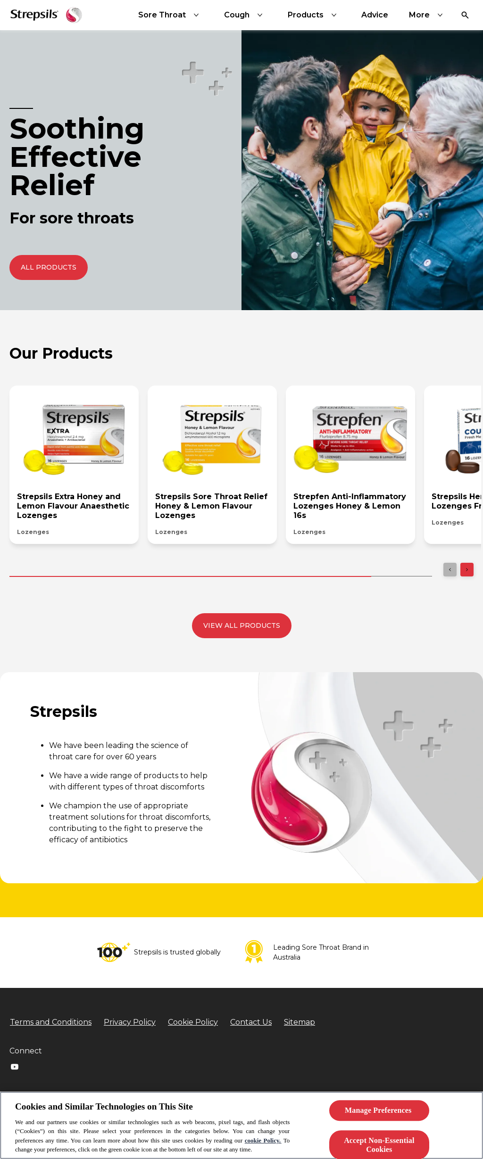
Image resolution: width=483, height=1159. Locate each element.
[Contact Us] (251, 1022)
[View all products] (241, 625)
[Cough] (245, 15)
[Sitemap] (299, 1022)
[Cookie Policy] (192, 1022)
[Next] (467, 569)
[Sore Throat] (170, 15)
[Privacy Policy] (129, 1022)
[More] (427, 15)
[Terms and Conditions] (50, 1022)
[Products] (314, 15)
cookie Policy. (263, 1140)
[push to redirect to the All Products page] (48, 267)
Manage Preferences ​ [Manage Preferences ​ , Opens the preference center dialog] (379, 1111)
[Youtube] (14, 1066)
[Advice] (374, 15)
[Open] (465, 15)
